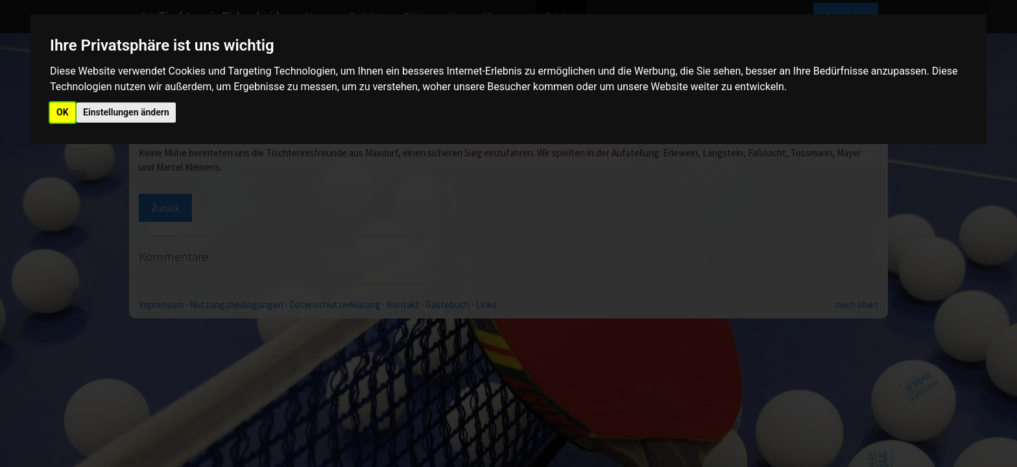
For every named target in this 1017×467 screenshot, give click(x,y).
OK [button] (62, 112)
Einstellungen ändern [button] (126, 112)
